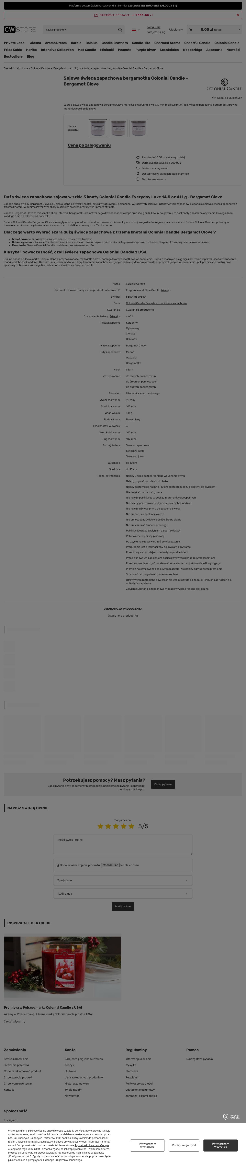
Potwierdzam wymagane (147, 1145)
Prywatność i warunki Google (92, 1145)
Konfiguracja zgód (184, 1145)
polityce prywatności (66, 1141)
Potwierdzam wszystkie (220, 1145)
